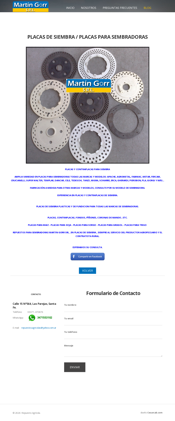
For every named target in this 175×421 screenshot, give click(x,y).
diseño (151, 412)
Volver (87, 270)
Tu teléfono (70, 331)
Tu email (68, 318)
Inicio (70, 8)
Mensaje (68, 345)
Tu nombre (70, 304)
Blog (147, 8)
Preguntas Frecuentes (120, 8)
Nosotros (88, 8)
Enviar (75, 367)
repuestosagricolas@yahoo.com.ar (38, 327)
